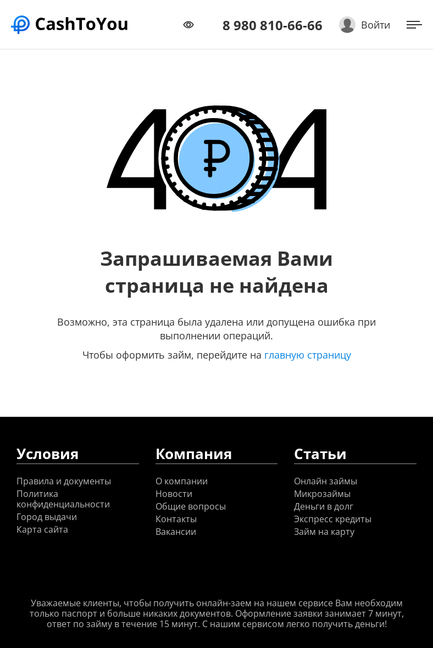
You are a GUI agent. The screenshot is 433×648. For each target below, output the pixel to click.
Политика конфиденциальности (63, 499)
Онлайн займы (325, 481)
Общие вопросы (191, 506)
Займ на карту (324, 532)
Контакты (176, 519)
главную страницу (307, 354)
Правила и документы (63, 481)
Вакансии (176, 532)
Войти (375, 24)
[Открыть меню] (414, 25)
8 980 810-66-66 (273, 25)
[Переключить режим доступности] (188, 24)
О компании (182, 481)
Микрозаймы (322, 494)
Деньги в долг (323, 506)
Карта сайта (42, 529)
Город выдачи (46, 517)
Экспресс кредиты (332, 519)
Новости (174, 494)
